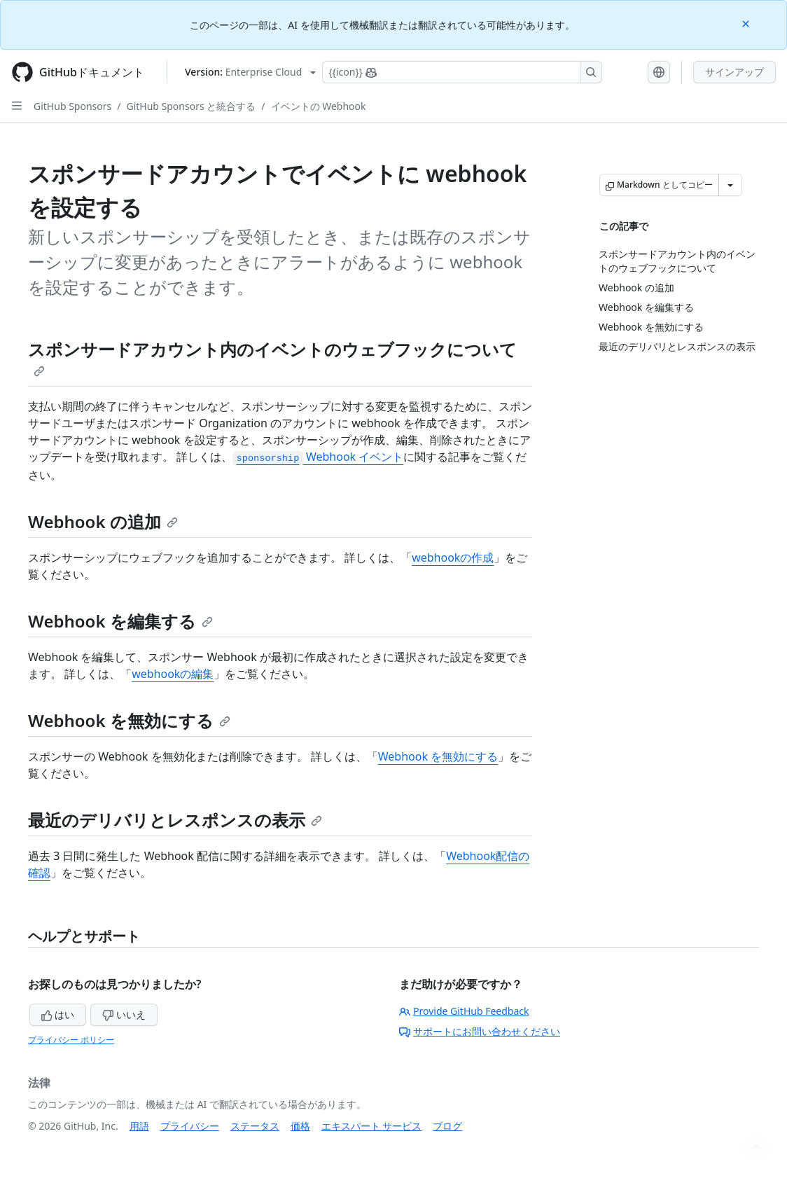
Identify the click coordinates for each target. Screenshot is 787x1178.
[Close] (747, 23)
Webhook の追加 (103, 521)
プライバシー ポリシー (71, 1040)
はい (58, 1014)
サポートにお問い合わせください (479, 1031)
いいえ (124, 1014)
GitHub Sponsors (72, 106)
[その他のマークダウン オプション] (730, 185)
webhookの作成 (453, 557)
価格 (300, 1125)
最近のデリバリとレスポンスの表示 (175, 819)
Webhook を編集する (120, 620)
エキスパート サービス (371, 1125)
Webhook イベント (317, 456)
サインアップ (734, 71)
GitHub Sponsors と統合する (191, 106)
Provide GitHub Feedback (464, 1011)
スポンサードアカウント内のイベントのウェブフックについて (272, 357)
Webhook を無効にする (129, 720)
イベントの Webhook (318, 106)
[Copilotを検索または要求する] (462, 72)
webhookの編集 (173, 673)
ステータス (254, 1125)
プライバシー (189, 1125)
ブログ (447, 1125)
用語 (139, 1125)
